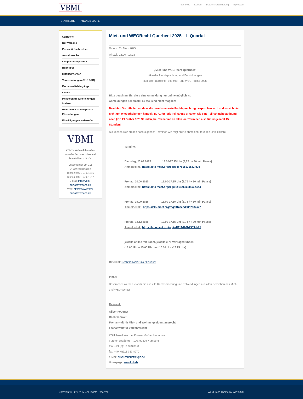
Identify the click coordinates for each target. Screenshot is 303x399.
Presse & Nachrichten (75, 49)
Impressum (238, 4)
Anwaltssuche (90, 21)
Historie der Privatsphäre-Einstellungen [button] (77, 112)
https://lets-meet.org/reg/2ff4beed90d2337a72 (172, 207)
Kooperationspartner (74, 61)
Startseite (185, 4)
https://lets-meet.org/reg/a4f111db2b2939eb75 (171, 227)
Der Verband (69, 42)
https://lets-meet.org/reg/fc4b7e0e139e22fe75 (171, 166)
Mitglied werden (71, 73)
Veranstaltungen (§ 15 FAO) (78, 80)
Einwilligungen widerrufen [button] (78, 120)
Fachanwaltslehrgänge (75, 86)
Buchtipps (68, 67)
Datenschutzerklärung (217, 4)
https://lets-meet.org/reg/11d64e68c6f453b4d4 (171, 186)
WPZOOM (238, 391)
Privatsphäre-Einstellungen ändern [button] (78, 101)
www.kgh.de (131, 362)
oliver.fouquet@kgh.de (131, 357)
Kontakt (198, 4)
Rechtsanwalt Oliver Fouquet (139, 262)
